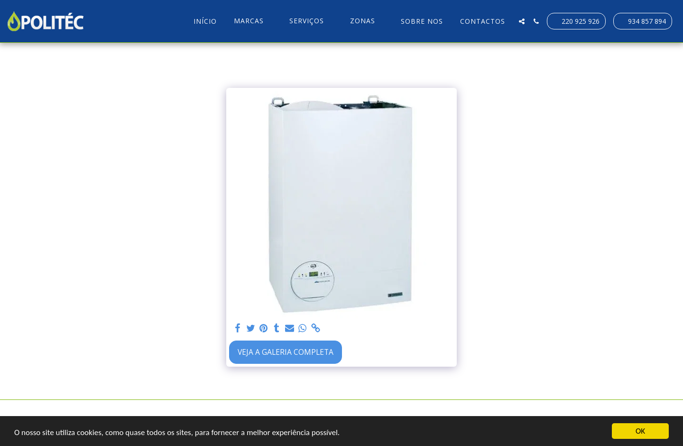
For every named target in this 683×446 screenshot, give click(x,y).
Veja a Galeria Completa (285, 352)
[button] (253, 21)
